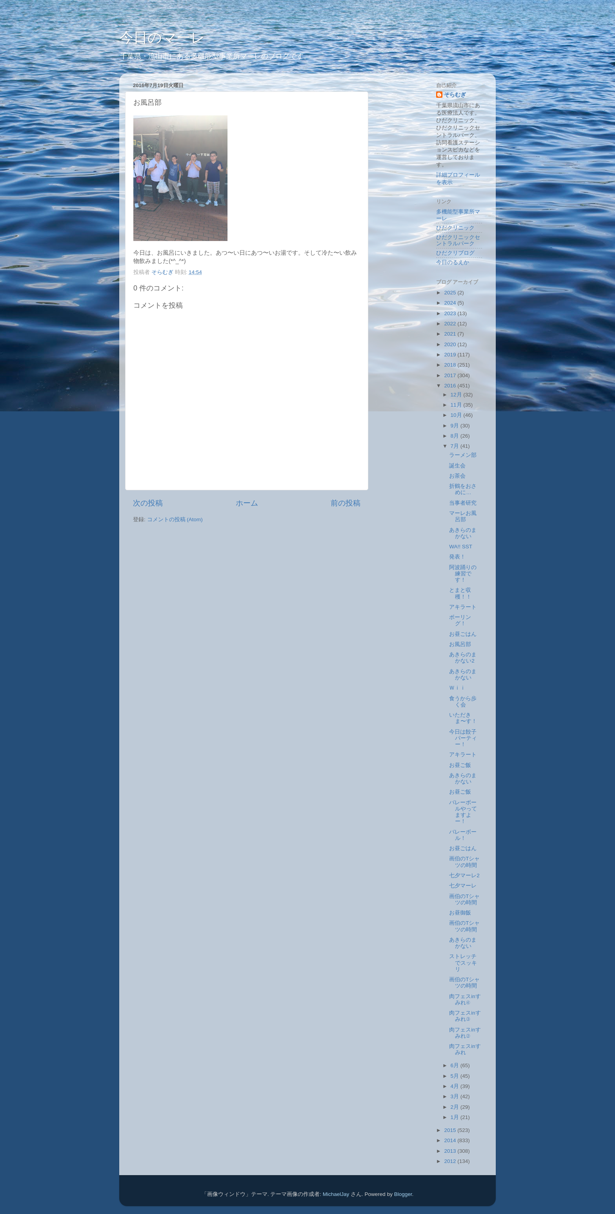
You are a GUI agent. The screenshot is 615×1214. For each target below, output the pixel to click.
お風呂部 (460, 644)
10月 (457, 415)
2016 (450, 386)
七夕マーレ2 (464, 875)
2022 (450, 324)
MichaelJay (336, 1194)
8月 (455, 436)
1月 (455, 1117)
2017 (450, 375)
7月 (455, 446)
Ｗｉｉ (457, 688)
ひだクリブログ (455, 253)
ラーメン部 (463, 455)
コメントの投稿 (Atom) (175, 519)
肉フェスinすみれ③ (465, 1016)
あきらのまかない (463, 533)
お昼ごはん (463, 634)
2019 (450, 355)
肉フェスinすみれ (465, 1049)
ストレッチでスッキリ (463, 962)
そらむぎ (455, 95)
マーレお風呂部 (463, 516)
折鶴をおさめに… (463, 489)
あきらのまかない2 (463, 658)
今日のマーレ (162, 37)
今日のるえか (452, 262)
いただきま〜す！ (463, 718)
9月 (455, 426)
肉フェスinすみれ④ (465, 999)
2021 (450, 334)
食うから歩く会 (463, 702)
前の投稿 (345, 503)
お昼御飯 (460, 913)
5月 (455, 1076)
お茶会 (457, 476)
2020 (450, 344)
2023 (450, 313)
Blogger (403, 1194)
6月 (455, 1065)
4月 (455, 1086)
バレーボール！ (463, 835)
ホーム (247, 503)
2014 (450, 1140)
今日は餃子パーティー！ (463, 738)
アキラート (463, 607)
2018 (450, 365)
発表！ (457, 557)
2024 (450, 303)
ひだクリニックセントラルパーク (458, 240)
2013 (450, 1151)
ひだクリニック (455, 228)
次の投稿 (148, 503)
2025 (450, 293)
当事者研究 (463, 503)
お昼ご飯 (460, 765)
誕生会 (457, 466)
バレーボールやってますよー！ (463, 812)
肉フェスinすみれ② (465, 1033)
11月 (457, 405)
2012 (450, 1161)
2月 (455, 1107)
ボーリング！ (460, 620)
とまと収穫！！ (460, 593)
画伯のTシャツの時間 (464, 862)
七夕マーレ (463, 886)
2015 (450, 1130)
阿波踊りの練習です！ (463, 573)
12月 (457, 395)
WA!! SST (460, 546)
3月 (455, 1096)
